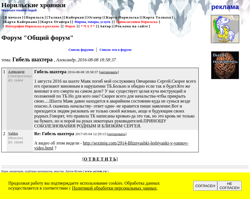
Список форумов (81, 50)
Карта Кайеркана (20, 22)
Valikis (13, 133)
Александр (16, 71)
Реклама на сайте (131, 26)
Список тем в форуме (116, 50)
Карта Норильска (122, 17)
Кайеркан (75, 17)
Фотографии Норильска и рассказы (32, 26)
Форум (70, 26)
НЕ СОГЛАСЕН (229, 186)
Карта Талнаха (157, 17)
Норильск (34, 17)
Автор (105, 26)
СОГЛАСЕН (205, 186)
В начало (12, 17)
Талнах (55, 17)
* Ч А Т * (88, 26)
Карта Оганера (55, 22)
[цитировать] (109, 72)
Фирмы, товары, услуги (92, 22)
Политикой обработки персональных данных (114, 188)
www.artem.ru (96, 171)
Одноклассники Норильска (136, 22)
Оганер (95, 17)
